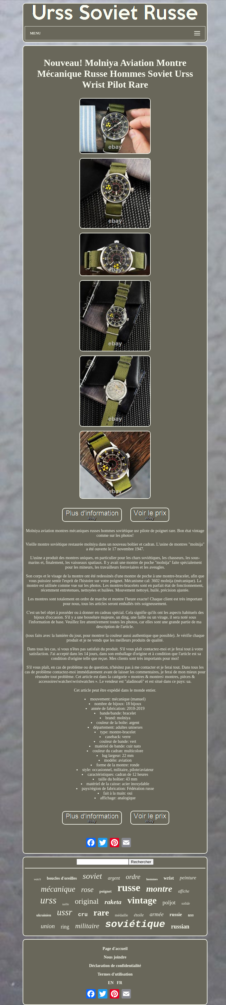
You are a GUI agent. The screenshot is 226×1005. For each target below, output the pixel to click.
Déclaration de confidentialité (115, 966)
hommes (152, 879)
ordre (133, 877)
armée (156, 914)
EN (111, 983)
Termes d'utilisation (115, 974)
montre (159, 888)
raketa (112, 902)
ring (65, 927)
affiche (183, 891)
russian (180, 926)
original (87, 901)
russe (128, 887)
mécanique (58, 889)
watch (37, 879)
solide (186, 903)
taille (65, 904)
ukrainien (43, 915)
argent (114, 878)
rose (87, 889)
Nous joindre (115, 957)
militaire (87, 926)
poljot (168, 902)
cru (82, 915)
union (48, 926)
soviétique (135, 924)
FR (119, 983)
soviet (92, 876)
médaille (121, 915)
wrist (169, 878)
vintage (142, 900)
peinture (188, 878)
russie (176, 914)
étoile (139, 915)
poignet (105, 891)
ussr (64, 912)
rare (101, 912)
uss (191, 915)
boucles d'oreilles (62, 878)
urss (48, 900)
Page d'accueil (114, 948)
